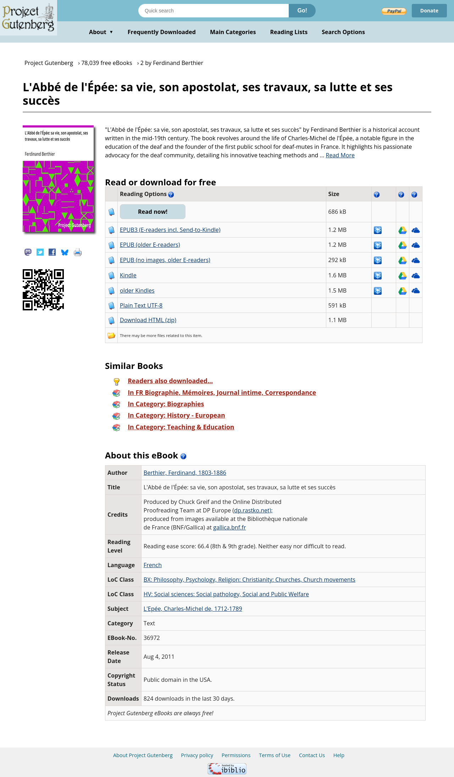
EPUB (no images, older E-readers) (165, 260)
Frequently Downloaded (162, 32)
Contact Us (312, 755)
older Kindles (137, 290)
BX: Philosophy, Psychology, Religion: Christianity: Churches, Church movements (249, 579)
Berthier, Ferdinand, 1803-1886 (185, 473)
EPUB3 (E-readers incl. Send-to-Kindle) (170, 230)
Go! (302, 10)
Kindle (128, 275)
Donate (429, 10)
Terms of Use (274, 755)
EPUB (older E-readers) (150, 245)
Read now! (152, 212)
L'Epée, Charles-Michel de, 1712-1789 (193, 609)
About (101, 32)
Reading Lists (289, 32)
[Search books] (213, 10)
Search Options (343, 32)
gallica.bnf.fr (229, 527)
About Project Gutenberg (143, 755)
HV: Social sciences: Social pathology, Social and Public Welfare (226, 594)
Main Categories (233, 32)
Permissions (236, 755)
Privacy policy (197, 755)
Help (338, 755)
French (153, 565)
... (337, 155)
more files (155, 335)
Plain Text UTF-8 (141, 305)
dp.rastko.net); (253, 510)
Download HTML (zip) (148, 320)
